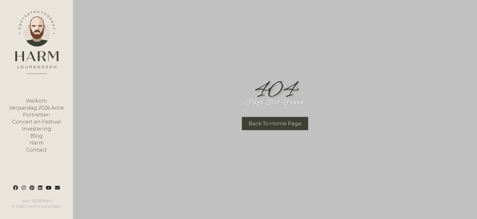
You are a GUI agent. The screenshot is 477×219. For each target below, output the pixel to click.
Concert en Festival (36, 122)
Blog (36, 136)
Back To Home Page (275, 123)
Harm (37, 143)
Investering (36, 129)
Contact (36, 150)
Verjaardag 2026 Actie (36, 108)
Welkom (36, 101)
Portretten (36, 115)
